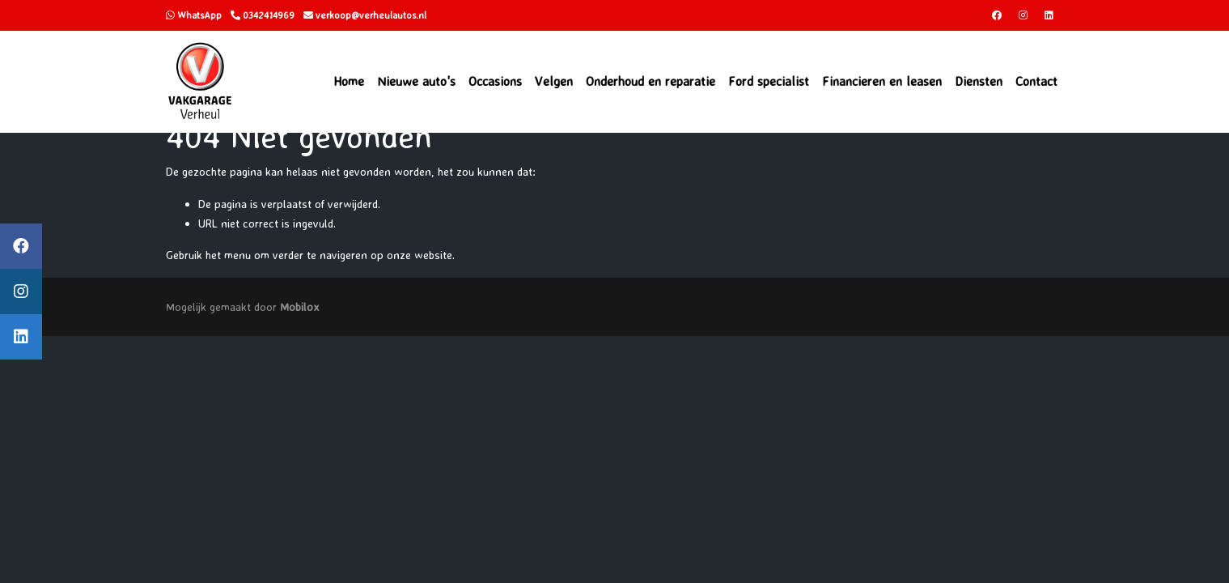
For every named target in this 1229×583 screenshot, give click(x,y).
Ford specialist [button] (768, 81)
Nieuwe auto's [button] (416, 81)
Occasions (495, 81)
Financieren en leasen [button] (882, 81)
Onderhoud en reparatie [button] (650, 81)
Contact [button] (1036, 81)
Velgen (554, 81)
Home (348, 81)
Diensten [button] (978, 81)
